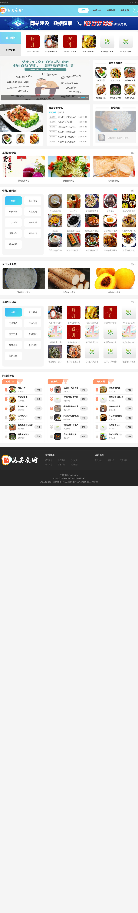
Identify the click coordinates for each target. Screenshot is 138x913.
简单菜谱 (61, 465)
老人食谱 (13, 222)
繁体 (136, 2)
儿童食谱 (33, 211)
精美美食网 (4, 2)
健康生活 (110, 460)
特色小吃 (13, 244)
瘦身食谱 (33, 233)
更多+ (133, 153)
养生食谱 (74, 460)
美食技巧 (13, 323)
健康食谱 (74, 465)
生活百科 (33, 323)
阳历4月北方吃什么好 (67, 132)
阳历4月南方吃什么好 (67, 142)
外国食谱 (13, 233)
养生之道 (13, 334)
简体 (131, 2)
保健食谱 (33, 222)
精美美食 (48, 460)
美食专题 (123, 460)
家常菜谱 (33, 201)
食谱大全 (98, 460)
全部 (13, 201)
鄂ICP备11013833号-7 (76, 478)
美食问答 (33, 345)
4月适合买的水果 (65, 122)
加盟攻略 (13, 356)
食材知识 (33, 312)
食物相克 (33, 334)
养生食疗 (48, 465)
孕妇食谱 (13, 211)
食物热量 (13, 345)
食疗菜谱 (61, 460)
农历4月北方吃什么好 (67, 117)
